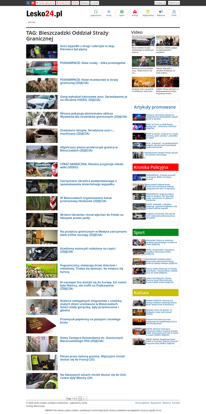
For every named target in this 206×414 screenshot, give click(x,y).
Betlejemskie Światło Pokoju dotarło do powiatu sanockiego (162, 153)
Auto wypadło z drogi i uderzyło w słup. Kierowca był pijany (87, 47)
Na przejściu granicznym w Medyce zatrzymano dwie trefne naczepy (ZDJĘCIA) (93, 233)
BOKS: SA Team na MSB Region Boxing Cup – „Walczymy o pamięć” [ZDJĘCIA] (161, 126)
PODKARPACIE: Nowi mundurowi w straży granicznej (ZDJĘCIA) (89, 81)
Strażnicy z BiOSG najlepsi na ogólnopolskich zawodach (166, 50)
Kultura (141, 292)
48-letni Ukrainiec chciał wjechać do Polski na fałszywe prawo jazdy (91, 216)
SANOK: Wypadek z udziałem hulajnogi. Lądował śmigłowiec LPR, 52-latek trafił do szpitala (161, 206)
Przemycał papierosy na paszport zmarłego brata (90, 320)
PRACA (75, 3)
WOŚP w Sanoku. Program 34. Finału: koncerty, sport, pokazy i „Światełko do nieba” (162, 136)
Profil (174, 13)
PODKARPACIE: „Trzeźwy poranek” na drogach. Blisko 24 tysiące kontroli (161, 177)
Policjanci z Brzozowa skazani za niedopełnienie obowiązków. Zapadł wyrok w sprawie (162, 117)
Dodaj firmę (63, 3)
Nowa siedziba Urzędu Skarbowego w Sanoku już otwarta (143, 50)
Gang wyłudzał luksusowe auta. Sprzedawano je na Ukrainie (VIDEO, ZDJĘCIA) (93, 98)
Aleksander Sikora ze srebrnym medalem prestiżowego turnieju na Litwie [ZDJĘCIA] (161, 242)
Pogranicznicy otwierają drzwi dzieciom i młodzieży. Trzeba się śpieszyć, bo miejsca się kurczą (91, 268)
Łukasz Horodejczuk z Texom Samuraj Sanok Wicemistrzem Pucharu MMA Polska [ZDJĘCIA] (159, 280)
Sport (122, 13)
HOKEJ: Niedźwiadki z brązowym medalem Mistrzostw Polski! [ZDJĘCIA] (160, 251)
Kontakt (94, 3)
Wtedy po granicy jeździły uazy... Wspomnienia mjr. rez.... (142, 70)
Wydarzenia (148, 13)
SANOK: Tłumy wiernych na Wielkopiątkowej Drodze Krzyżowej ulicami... (167, 91)
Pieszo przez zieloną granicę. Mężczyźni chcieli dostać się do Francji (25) (92, 357)
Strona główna (142, 402)
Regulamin (156, 402)
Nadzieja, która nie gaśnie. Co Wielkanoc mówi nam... (143, 90)
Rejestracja (174, 2)
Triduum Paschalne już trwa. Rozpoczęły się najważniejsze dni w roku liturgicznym (161, 321)
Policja (135, 13)
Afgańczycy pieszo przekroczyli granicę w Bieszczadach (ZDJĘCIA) (89, 148)
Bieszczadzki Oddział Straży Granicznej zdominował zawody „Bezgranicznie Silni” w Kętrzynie (160, 186)
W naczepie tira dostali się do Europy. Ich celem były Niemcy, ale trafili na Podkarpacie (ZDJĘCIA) (93, 285)
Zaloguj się (160, 2)
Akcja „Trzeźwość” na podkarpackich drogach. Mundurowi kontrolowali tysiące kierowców (162, 145)
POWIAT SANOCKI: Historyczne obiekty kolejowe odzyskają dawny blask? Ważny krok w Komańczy (161, 302)
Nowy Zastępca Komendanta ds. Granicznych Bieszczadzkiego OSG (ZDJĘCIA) (91, 339)
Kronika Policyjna (151, 167)
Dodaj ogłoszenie (45, 3)
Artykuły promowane (155, 107)
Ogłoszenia (96, 13)
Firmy (109, 13)
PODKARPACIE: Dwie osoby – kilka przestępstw (92, 63)
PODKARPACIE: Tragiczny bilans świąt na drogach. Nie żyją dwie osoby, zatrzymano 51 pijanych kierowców (160, 197)
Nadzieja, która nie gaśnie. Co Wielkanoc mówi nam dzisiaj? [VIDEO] (159, 312)
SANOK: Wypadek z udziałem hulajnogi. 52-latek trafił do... (165, 70)
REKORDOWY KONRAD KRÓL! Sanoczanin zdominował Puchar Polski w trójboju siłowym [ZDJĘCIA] (161, 261)
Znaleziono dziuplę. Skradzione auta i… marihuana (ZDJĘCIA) (87, 131)
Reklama (85, 3)
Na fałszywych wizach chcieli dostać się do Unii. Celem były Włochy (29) (93, 376)
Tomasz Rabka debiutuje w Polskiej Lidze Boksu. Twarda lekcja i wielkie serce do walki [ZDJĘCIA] (161, 270)
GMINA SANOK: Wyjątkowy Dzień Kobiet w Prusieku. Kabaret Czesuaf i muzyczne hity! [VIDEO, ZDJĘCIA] (162, 341)
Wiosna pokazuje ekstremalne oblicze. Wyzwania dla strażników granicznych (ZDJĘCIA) (93, 114)
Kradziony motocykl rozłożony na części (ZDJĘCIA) (87, 249)
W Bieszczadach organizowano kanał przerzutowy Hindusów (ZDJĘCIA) (86, 199)
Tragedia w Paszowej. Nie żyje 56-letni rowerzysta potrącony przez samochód (160, 215)
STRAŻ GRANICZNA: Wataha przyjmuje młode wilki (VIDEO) (91, 165)
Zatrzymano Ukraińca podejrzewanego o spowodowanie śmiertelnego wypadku (88, 182)
